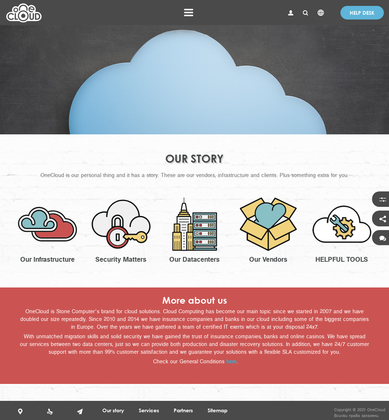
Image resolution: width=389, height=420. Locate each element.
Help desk (362, 13)
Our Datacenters (194, 259)
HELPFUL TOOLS (341, 259)
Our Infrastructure (47, 259)
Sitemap (217, 410)
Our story (113, 410)
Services (149, 410)
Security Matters (120, 259)
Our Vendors (268, 259)
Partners (183, 410)
